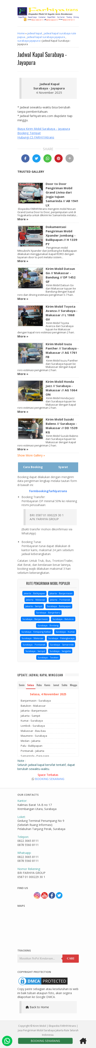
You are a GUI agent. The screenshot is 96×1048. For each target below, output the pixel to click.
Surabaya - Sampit (35, 651)
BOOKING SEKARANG (49, 779)
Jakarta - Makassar (35, 599)
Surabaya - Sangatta (60, 651)
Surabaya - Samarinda (62, 644)
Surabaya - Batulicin (63, 619)
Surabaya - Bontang (48, 625)
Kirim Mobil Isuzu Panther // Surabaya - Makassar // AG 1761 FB (62, 350)
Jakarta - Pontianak (60, 599)
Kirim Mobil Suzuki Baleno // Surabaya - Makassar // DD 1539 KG (61, 425)
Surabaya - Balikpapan (59, 606)
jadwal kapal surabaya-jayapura (46, 37)
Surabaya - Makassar (32, 638)
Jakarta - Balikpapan (34, 593)
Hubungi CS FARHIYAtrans (35, 137)
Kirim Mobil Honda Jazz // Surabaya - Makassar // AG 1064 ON (61, 387)
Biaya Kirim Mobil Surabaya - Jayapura (43, 129)
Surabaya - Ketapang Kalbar (36, 631)
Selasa (30, 685)
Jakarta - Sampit (33, 606)
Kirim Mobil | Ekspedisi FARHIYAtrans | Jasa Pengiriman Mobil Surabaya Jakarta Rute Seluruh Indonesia (48, 1030)
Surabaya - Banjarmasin (35, 619)
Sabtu (64, 685)
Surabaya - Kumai (65, 631)
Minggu (73, 685)
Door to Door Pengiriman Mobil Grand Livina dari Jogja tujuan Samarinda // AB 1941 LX (62, 194)
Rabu (39, 685)
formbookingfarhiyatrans (48, 491)
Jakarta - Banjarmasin (61, 593)
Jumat (56, 685)
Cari (70, 958)
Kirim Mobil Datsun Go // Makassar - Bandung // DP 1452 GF (61, 275)
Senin (22, 685)
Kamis (47, 685)
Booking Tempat (29, 133)
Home (21, 33)
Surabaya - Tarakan (48, 657)
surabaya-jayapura (28, 40)
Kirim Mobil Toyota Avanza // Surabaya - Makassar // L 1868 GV (61, 312)
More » (22, 219)
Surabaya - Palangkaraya (61, 638)
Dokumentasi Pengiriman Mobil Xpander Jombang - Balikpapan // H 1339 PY (61, 235)
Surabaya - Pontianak (34, 644)
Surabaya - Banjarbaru (48, 612)
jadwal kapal (34, 33)
